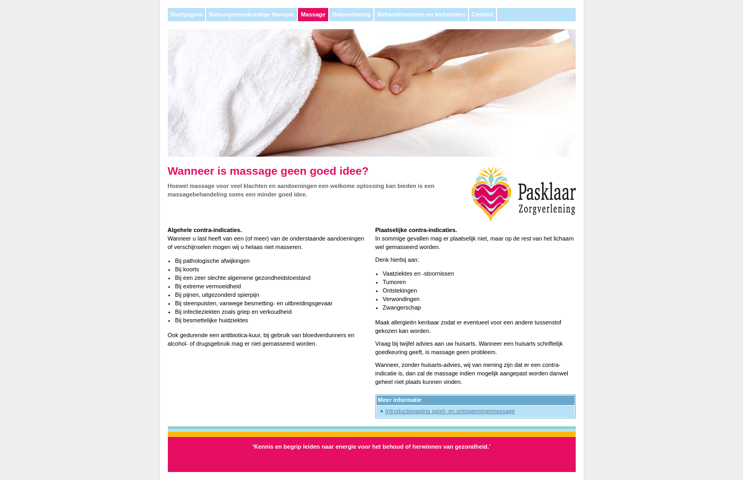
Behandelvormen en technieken (421, 14)
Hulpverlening (351, 14)
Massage (313, 14)
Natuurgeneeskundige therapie (251, 14)
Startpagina (186, 14)
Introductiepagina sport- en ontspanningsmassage (450, 411)
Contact (482, 14)
